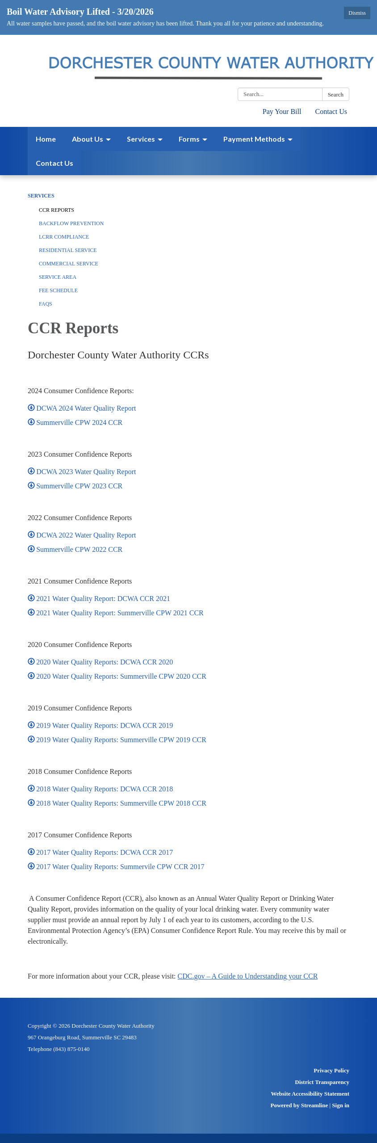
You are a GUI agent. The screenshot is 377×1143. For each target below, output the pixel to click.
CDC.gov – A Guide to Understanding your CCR (248, 976)
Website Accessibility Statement (310, 1093)
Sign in (340, 1105)
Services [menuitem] (141, 138)
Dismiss (357, 13)
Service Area (57, 277)
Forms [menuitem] (189, 138)
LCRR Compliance (64, 237)
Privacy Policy (331, 1070)
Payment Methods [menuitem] (254, 138)
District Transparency (322, 1082)
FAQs (45, 304)
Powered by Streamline (299, 1105)
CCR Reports (56, 210)
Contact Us (331, 111)
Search (335, 94)
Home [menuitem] (46, 138)
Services (41, 196)
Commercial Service (68, 264)
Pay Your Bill (282, 111)
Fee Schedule (58, 290)
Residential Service (68, 250)
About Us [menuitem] (87, 138)
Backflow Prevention (71, 223)
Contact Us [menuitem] (54, 163)
